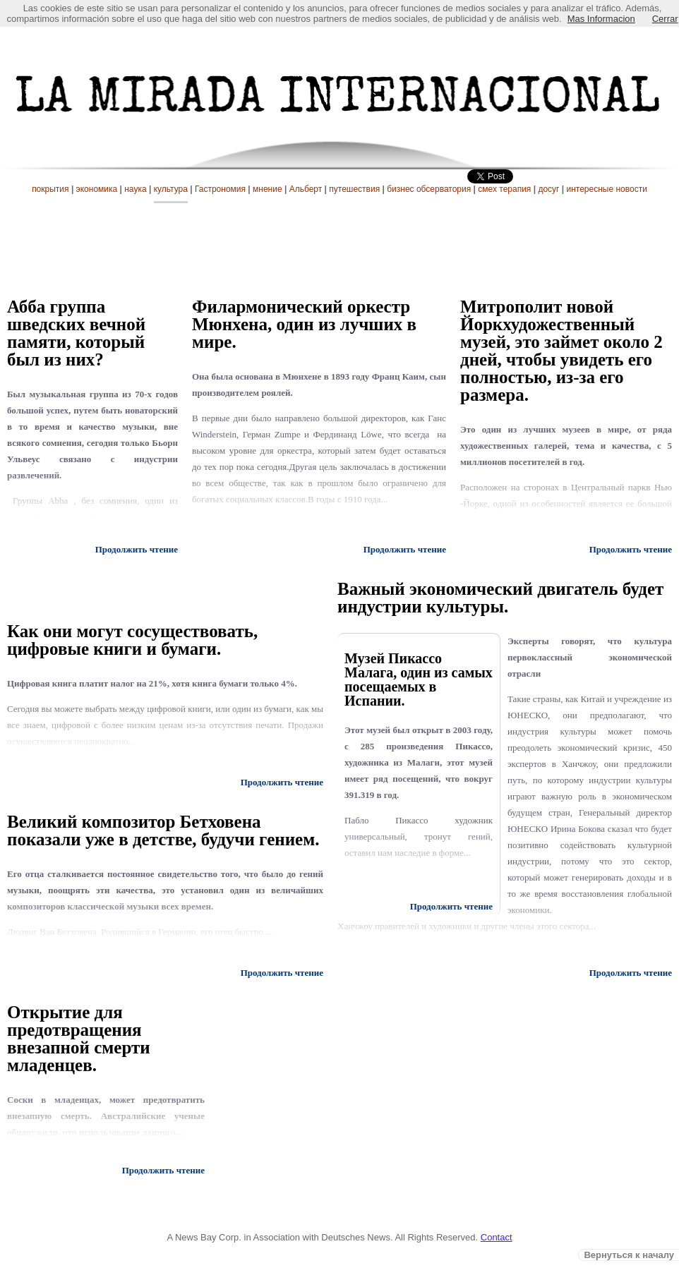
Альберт (306, 189)
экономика (97, 189)
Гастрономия (220, 189)
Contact (496, 1237)
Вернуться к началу (629, 1255)
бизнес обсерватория (429, 189)
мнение (267, 189)
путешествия (354, 189)
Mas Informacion (601, 18)
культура (171, 189)
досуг (548, 189)
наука (135, 189)
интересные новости (606, 189)
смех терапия (504, 189)
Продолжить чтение (404, 549)
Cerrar (665, 18)
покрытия (50, 189)
